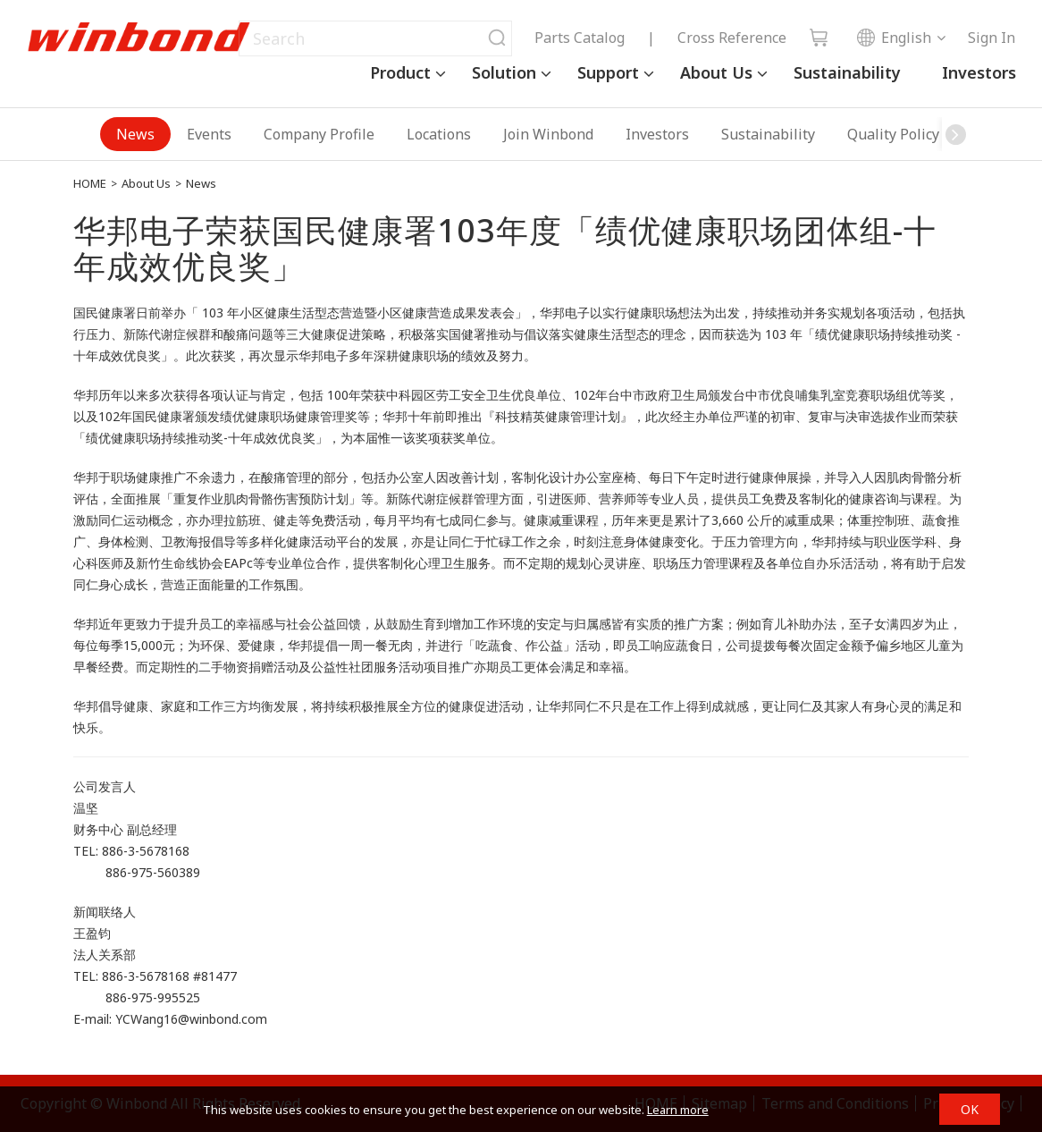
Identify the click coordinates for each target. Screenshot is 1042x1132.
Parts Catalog (579, 37)
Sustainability (847, 72)
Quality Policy (893, 134)
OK (970, 1109)
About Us (716, 72)
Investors (979, 72)
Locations (439, 134)
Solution (504, 72)
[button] (955, 134)
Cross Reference (731, 37)
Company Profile (319, 134)
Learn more (678, 1110)
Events (209, 134)
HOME (89, 183)
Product (400, 72)
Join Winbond (548, 134)
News (135, 134)
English (893, 37)
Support (608, 72)
